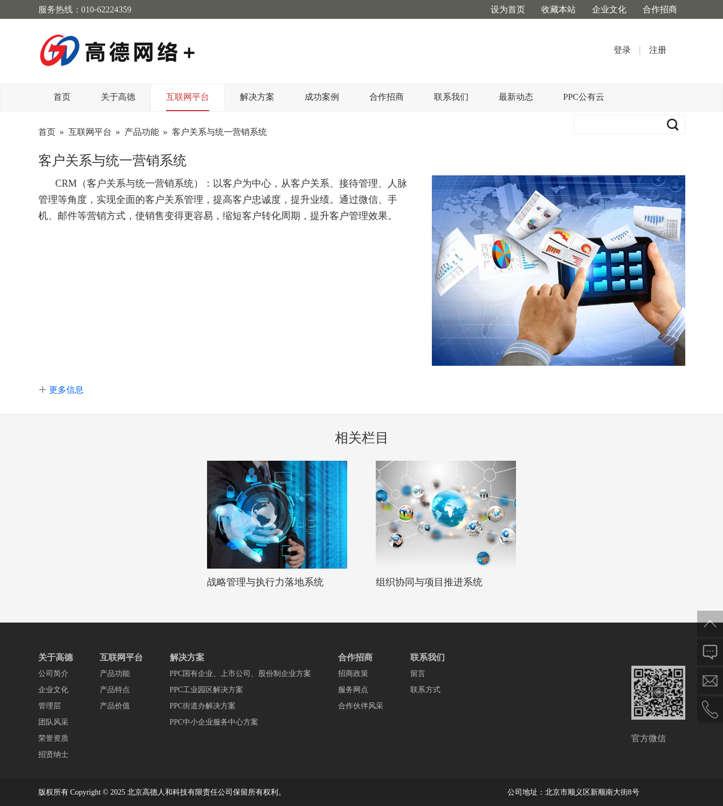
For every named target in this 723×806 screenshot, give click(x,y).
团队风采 (53, 722)
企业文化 (609, 9)
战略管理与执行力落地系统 (265, 582)
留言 (417, 674)
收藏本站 (558, 9)
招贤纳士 (53, 754)
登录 (622, 49)
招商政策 (353, 674)
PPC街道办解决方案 (203, 706)
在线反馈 (710, 652)
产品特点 (115, 690)
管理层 (49, 706)
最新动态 (516, 96)
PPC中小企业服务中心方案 (214, 722)
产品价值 (115, 706)
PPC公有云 (583, 96)
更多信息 (66, 389)
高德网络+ (117, 51)
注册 (657, 49)
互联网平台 (187, 96)
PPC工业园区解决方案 (207, 690)
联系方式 (425, 690)
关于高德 (118, 96)
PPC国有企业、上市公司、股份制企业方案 (241, 674)
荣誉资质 (53, 738)
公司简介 (53, 674)
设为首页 (508, 9)
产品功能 (142, 131)
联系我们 (451, 96)
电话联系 (710, 709)
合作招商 (660, 9)
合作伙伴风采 (360, 706)
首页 (62, 96)
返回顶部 (710, 624)
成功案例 (322, 96)
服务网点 (353, 690)
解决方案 (257, 96)
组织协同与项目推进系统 (429, 582)
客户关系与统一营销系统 (219, 131)
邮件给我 (710, 681)
